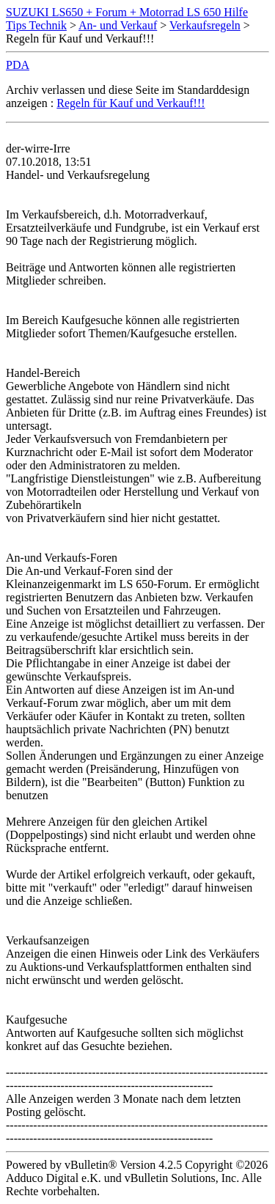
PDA (17, 65)
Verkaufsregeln (205, 25)
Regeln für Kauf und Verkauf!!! (130, 103)
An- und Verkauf (117, 25)
